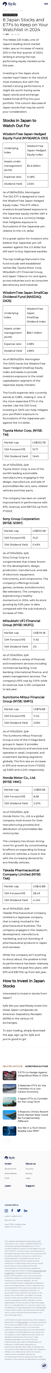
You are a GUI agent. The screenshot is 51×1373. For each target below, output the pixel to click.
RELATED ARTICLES (12, 1066)
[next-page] (8, 1141)
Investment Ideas (16, 10)
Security (29, 1173)
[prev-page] (4, 1141)
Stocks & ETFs (10, 1169)
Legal (28, 1178)
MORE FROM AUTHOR (36, 1066)
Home (5, 10)
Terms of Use (23, 1322)
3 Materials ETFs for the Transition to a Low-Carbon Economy (32, 1088)
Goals (7, 1178)
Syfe (7, 34)
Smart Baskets (11, 1173)
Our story (29, 1169)
